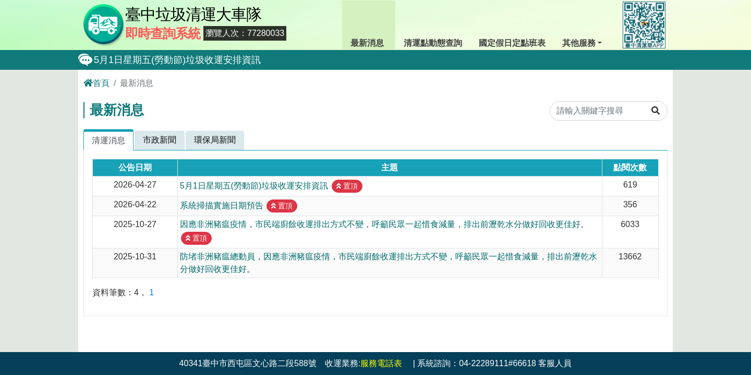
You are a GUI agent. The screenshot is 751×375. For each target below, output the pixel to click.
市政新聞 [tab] (159, 139)
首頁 (96, 83)
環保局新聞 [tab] (215, 139)
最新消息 (368, 24)
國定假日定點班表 (512, 24)
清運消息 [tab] (108, 140)
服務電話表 (381, 363)
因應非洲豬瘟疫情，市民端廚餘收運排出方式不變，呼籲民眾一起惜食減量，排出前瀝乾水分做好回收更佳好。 (384, 224)
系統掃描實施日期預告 (221, 205)
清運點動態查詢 (433, 24)
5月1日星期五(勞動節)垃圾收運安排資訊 (177, 60)
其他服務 (581, 24)
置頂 (347, 186)
